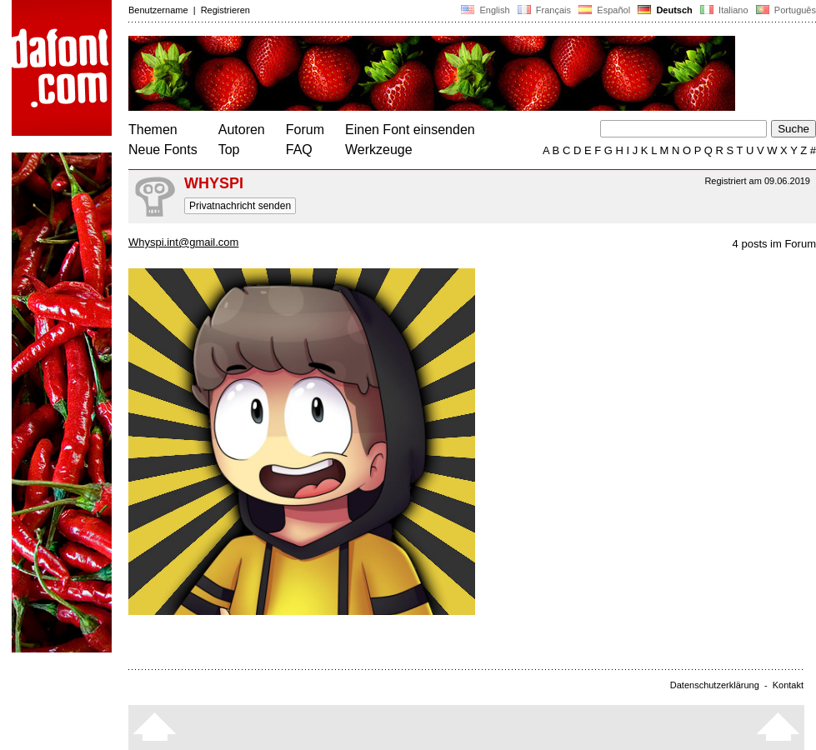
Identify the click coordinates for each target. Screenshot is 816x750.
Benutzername (158, 10)
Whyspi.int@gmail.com (183, 242)
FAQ (299, 149)
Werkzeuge (379, 149)
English (485, 10)
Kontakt (788, 685)
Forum (305, 129)
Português (784, 10)
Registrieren (225, 10)
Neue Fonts (163, 149)
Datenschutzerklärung (714, 685)
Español (604, 10)
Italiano (724, 10)
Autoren (241, 129)
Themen (153, 129)
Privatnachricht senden (240, 206)
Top (229, 149)
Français (544, 10)
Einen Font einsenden (410, 129)
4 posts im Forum (774, 244)
